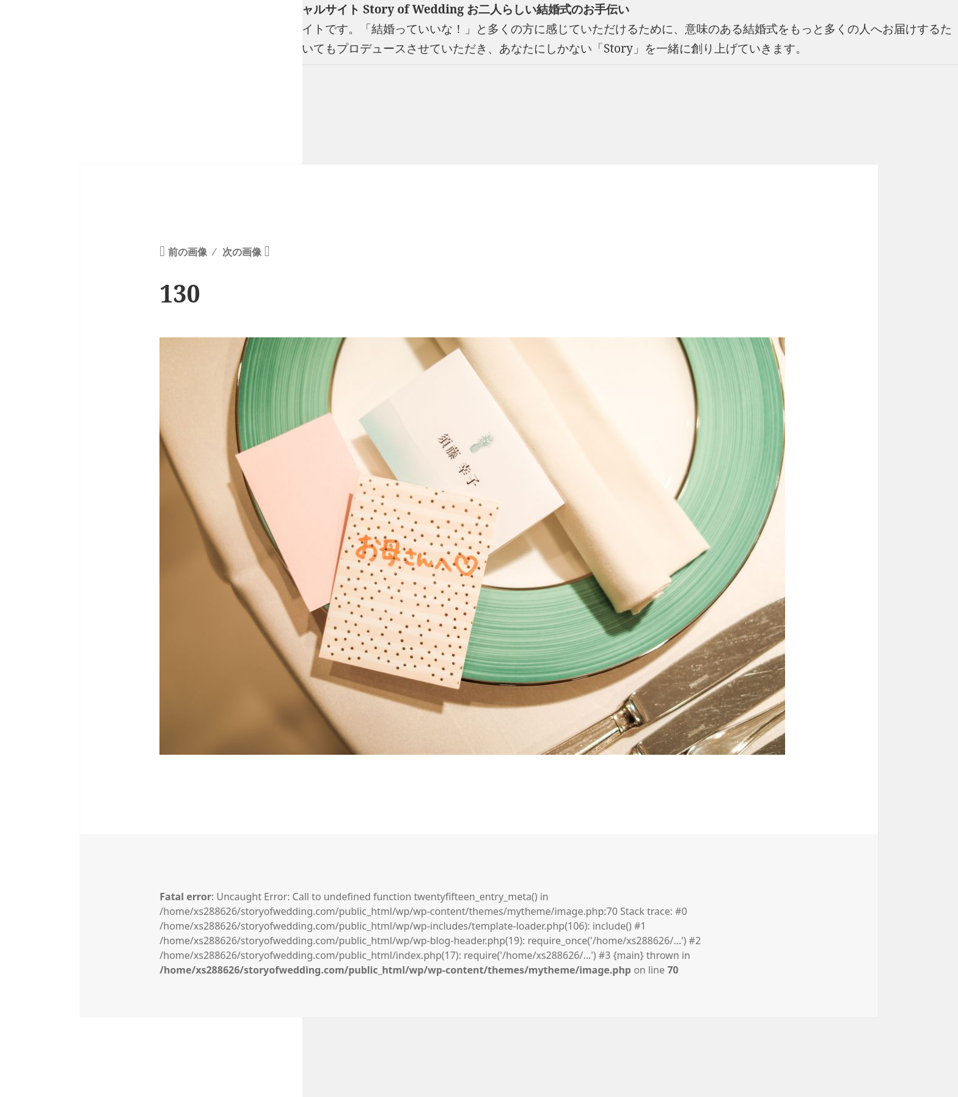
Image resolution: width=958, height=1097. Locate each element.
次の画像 (241, 252)
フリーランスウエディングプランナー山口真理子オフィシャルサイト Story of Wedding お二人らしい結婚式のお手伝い (314, 9)
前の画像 (187, 252)
